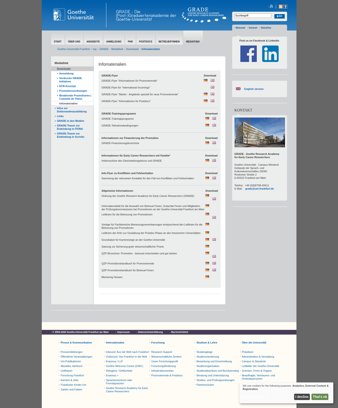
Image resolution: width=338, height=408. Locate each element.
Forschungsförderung (163, 366)
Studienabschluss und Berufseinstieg (218, 370)
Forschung (158, 342)
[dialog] (286, 392)
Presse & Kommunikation (76, 342)
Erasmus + (112, 375)
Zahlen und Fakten (71, 389)
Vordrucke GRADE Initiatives (70, 80)
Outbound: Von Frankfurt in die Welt (126, 356)
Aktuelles (266, 28)
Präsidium (248, 352)
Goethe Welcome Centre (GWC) (124, 366)
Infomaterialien (68, 103)
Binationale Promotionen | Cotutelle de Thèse (75, 97)
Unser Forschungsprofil (164, 361)
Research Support (161, 352)
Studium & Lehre (207, 342)
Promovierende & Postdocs (167, 375)
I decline (301, 397)
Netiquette (90, 336)
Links (60, 116)
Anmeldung (66, 73)
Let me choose (254, 396)
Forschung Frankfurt (72, 375)
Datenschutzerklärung (150, 332)
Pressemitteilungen (72, 352)
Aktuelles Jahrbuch (72, 366)
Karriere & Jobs (70, 380)
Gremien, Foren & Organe (257, 370)
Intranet (253, 28)
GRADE (103, 49)
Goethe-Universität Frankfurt (74, 49)
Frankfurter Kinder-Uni (73, 384)
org (94, 49)
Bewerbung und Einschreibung (214, 361)
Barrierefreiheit (179, 332)
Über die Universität (254, 342)
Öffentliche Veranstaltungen (76, 356)
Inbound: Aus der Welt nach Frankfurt (127, 352)
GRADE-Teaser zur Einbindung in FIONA (70, 127)
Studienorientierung (208, 356)
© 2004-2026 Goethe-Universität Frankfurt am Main (81, 332)
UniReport (67, 370)
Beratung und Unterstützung (213, 375)
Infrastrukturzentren (162, 370)
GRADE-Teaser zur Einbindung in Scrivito (70, 135)
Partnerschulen (205, 384)
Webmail (240, 28)
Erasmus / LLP (114, 361)
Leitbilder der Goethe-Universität (260, 366)
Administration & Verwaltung (258, 356)
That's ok (320, 397)
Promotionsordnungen (73, 90)
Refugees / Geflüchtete (119, 370)
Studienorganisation (208, 366)
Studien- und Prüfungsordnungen (216, 380)
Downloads (132, 49)
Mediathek (117, 49)
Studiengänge (205, 352)
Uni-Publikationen (71, 361)
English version (253, 89)
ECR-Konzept (67, 86)
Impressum (123, 332)
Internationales (115, 342)
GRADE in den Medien (70, 120)
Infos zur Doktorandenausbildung (72, 110)
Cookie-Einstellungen (65, 336)
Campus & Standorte (254, 361)
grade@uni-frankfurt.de (259, 188)
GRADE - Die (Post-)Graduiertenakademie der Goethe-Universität (146, 15)
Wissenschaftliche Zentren (166, 356)
